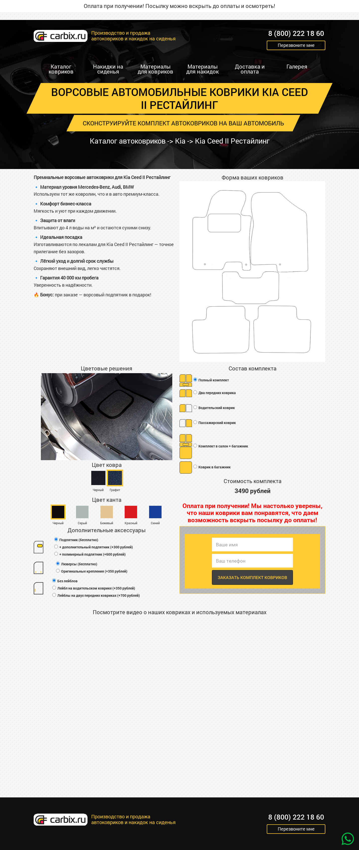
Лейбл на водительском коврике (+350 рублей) (93, 588)
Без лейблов (65, 581)
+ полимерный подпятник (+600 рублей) (90, 554)
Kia (180, 141)
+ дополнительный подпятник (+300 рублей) (93, 547)
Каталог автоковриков (126, 141)
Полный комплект (211, 380)
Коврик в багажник (212, 467)
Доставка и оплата (250, 69)
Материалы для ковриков (155, 69)
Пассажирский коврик (214, 423)
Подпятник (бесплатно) (76, 539)
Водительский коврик (214, 408)
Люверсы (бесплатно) (76, 564)
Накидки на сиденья (108, 69)
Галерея (296, 66)
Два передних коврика (214, 393)
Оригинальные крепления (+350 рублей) (91, 571)
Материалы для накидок (202, 69)
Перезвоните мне (296, 45)
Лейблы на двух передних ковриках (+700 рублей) (96, 595)
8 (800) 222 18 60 (296, 33)
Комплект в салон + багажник (220, 446)
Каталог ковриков (61, 69)
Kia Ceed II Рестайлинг (234, 141)
